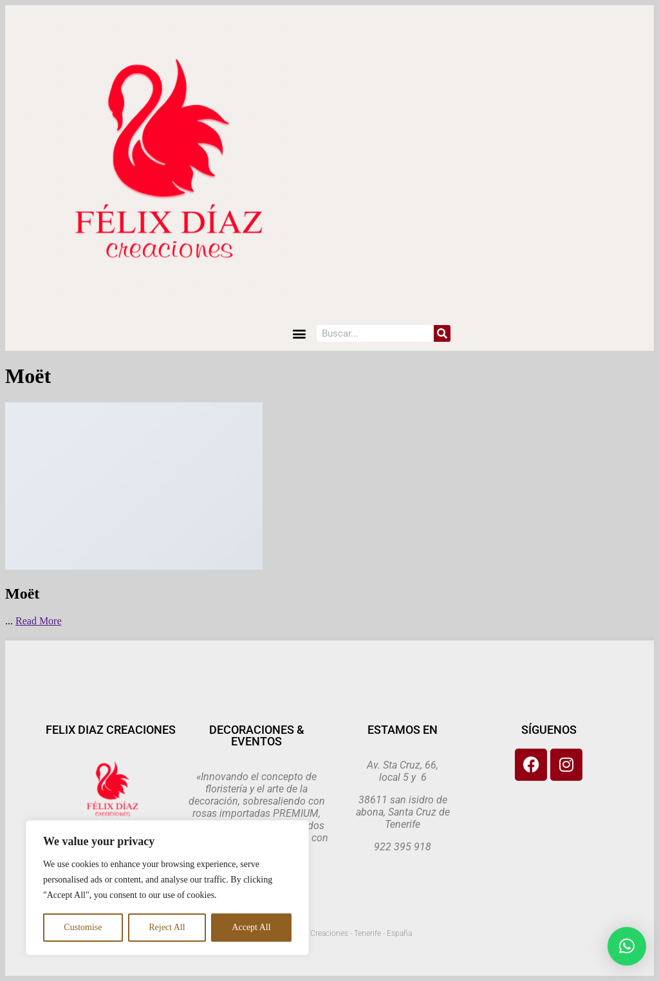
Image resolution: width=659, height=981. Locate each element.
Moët (22, 593)
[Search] (442, 333)
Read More (38, 620)
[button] (299, 333)
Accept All (251, 927)
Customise (83, 927)
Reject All (167, 927)
